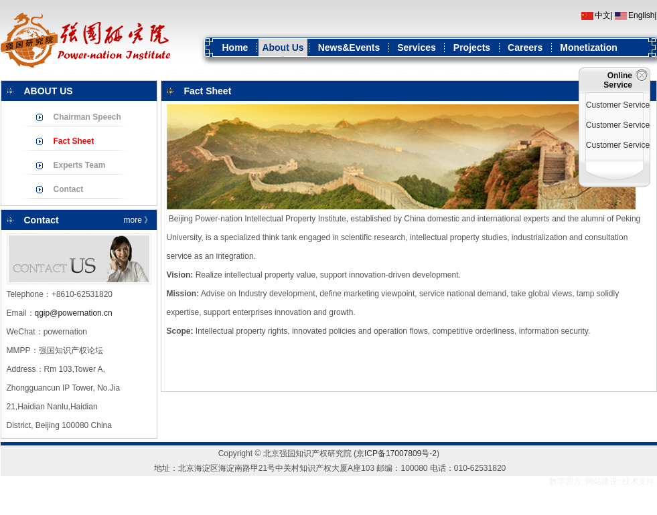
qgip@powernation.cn (74, 313)
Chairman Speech (87, 117)
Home (235, 47)
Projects (471, 47)
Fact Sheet (74, 141)
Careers (525, 47)
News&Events (349, 47)
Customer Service (618, 105)
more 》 (138, 220)
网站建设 (601, 481)
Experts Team (80, 165)
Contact (69, 189)
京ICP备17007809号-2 (396, 453)
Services (416, 47)
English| (642, 15)
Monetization (588, 47)
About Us (282, 47)
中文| (604, 15)
